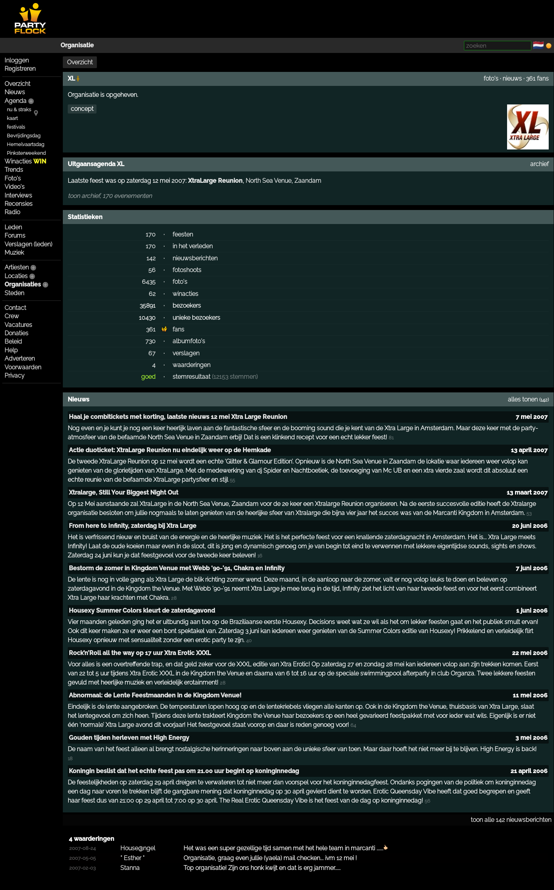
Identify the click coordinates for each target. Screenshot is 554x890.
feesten (183, 234)
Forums (15, 235)
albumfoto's (189, 341)
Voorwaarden (23, 367)
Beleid (13, 341)
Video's (15, 186)
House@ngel (137, 848)
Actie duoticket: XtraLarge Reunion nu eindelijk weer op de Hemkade (170, 450)
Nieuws (15, 92)
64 (353, 725)
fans (178, 329)
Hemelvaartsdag (25, 144)
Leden (13, 227)
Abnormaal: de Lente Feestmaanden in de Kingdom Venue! (155, 695)
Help (11, 350)
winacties (185, 293)
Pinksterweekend (26, 153)
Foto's (13, 178)
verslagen (186, 353)
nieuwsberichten (195, 258)
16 (259, 556)
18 (70, 758)
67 (152, 353)
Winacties (25, 161)
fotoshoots (187, 270)
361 (151, 329)
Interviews (18, 195)
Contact (15, 307)
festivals (16, 127)
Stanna (130, 867)
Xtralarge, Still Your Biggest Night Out (123, 492)
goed (148, 376)
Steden (14, 293)
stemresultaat (191, 376)
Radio (12, 212)
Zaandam (307, 180)
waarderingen (191, 365)
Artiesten (17, 267)
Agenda (15, 100)
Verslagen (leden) (28, 244)
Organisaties (23, 284)
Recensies (19, 203)
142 (151, 258)
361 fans (537, 78)
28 (174, 598)
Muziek (14, 252)
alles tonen (523, 399)
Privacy (15, 375)
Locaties (16, 276)
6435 (149, 281)
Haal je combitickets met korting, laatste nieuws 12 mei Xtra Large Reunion (178, 416)
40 (249, 640)
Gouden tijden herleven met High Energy (129, 737)
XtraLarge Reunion (215, 180)
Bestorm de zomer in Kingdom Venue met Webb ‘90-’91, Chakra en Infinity (177, 568)
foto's (491, 78)
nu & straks (19, 109)
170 (151, 234)
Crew (12, 316)
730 (150, 341)
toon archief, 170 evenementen (110, 195)
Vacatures (18, 324)
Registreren (20, 68)
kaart (12, 118)
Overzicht (17, 83)
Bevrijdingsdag (23, 135)
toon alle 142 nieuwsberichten (511, 819)
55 (232, 480)
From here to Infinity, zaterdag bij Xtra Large (132, 525)
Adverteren (20, 358)
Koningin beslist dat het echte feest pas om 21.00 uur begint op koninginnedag (184, 771)
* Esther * (132, 858)
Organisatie (77, 45)
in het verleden (193, 246)
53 (529, 513)
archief (539, 164)
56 (152, 270)
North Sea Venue (268, 180)
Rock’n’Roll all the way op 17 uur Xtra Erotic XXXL (140, 653)
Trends (14, 169)
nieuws (512, 78)
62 (152, 293)
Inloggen (17, 60)
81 (391, 437)
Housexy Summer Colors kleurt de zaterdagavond (142, 610)
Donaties (16, 333)
